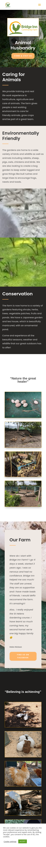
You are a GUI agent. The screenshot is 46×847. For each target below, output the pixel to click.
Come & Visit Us (23, 56)
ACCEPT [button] (23, 841)
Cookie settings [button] (10, 841)
